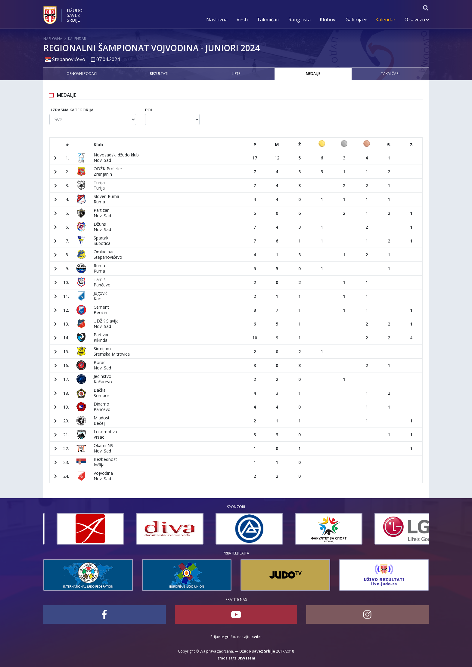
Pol (149, 110)
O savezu (417, 19)
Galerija (356, 19)
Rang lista (299, 19)
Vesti (242, 19)
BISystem (246, 658)
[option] (77, 529)
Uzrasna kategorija (71, 110)
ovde (256, 636)
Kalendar (385, 19)
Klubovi (328, 19)
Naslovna (217, 19)
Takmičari (268, 19)
